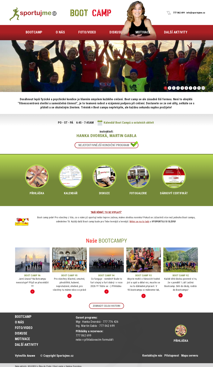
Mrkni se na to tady (139, 221)
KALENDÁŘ (71, 179)
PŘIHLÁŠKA (37, 179)
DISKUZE (104, 179)
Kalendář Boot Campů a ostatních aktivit (129, 122)
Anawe (31, 355)
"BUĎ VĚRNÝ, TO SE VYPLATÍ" (106, 212)
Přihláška (181, 340)
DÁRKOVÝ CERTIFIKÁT (174, 179)
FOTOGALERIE (138, 179)
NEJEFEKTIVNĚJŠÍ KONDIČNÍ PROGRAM (103, 145)
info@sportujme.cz (195, 12)
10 (203, 88)
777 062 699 (179, 12)
